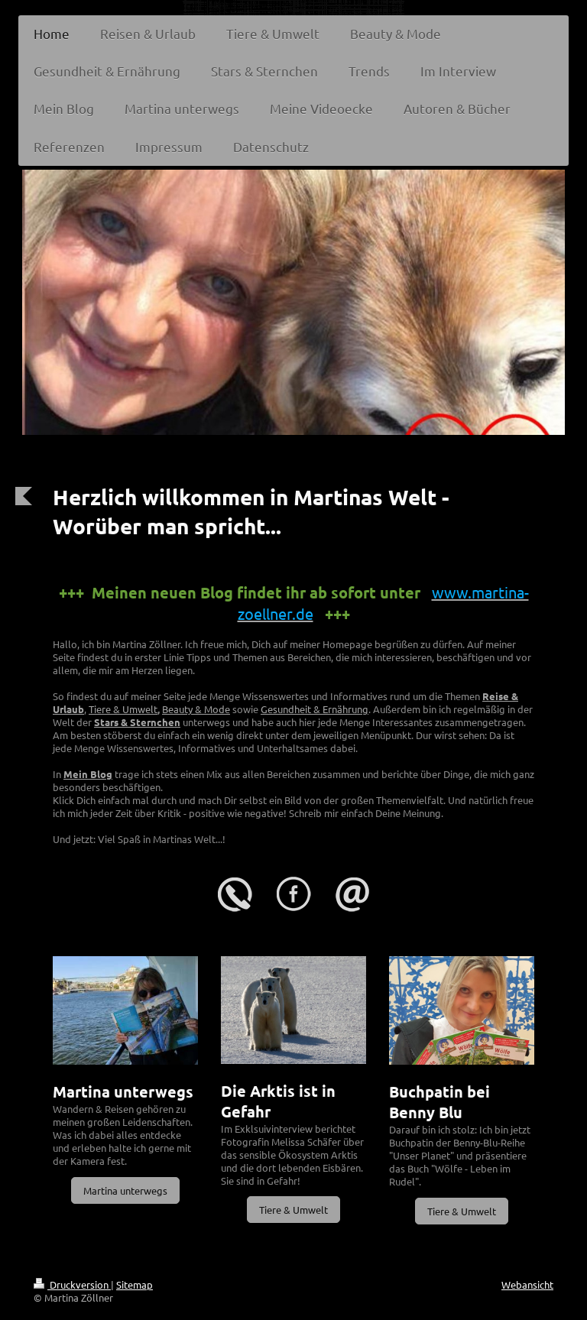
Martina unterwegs (125, 1190)
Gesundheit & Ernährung (314, 708)
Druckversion (72, 1284)
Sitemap (134, 1284)
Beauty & (183, 708)
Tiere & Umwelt (123, 708)
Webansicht (527, 1284)
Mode (217, 708)
